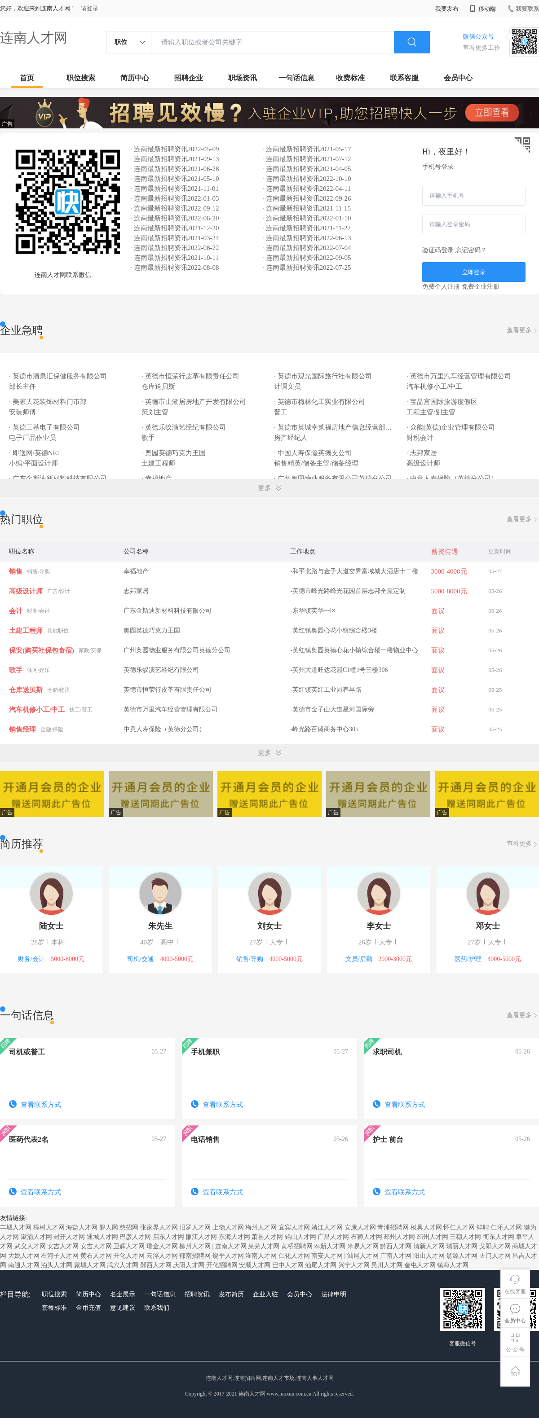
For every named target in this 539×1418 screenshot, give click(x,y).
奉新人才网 (329, 1246)
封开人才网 (69, 1237)
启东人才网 (168, 1237)
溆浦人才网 (36, 1237)
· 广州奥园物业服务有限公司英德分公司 (333, 478)
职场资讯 (242, 78)
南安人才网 (327, 1255)
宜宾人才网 (294, 1227)
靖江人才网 (327, 1227)
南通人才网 (24, 1265)
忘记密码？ (471, 250)
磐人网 (108, 1227)
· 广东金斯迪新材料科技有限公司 (58, 478)
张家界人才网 (159, 1227)
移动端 (483, 8)
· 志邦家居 (421, 453)
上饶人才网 (228, 1227)
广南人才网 (395, 1255)
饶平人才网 (228, 1255)
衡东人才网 (498, 1237)
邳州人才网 (399, 1237)
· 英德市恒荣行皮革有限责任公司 (190, 376)
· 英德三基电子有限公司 (44, 427)
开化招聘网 (222, 1265)
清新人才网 (429, 1246)
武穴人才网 (122, 1265)
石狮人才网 (366, 1237)
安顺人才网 (254, 1265)
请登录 (89, 8)
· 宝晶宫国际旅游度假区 (441, 401)
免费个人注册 (441, 286)
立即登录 (474, 272)
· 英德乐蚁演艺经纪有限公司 (183, 427)
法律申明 (333, 1294)
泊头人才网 (56, 1265)
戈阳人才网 (495, 1246)
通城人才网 (102, 1237)
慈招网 (128, 1227)
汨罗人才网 (195, 1227)
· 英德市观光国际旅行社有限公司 (323, 376)
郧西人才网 (156, 1265)
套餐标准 (54, 1307)
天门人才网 (495, 1255)
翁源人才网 (461, 1255)
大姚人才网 (24, 1255)
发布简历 (231, 1294)
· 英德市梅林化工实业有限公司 (319, 401)
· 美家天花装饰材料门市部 (48, 401)
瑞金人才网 (162, 1246)
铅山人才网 (300, 1237)
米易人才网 (363, 1246)
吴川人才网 (386, 1265)
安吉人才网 (63, 1246)
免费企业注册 (480, 286)
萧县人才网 (267, 1237)
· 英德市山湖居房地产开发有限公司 (193, 401)
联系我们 (156, 1307)
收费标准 (350, 78)
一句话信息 (296, 78)
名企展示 (122, 1294)
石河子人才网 (60, 1255)
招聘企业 (188, 78)
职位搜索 (80, 78)
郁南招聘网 (195, 1255)
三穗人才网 (465, 1237)
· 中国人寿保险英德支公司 (313, 453)
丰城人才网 (15, 1227)
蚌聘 (483, 1227)
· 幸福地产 (156, 478)
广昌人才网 (333, 1237)
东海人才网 (234, 1237)
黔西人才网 (395, 1246)
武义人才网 (30, 1246)
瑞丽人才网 (461, 1246)
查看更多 (523, 330)
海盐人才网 (81, 1227)
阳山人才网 (429, 1255)
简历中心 (134, 78)
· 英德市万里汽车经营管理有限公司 (458, 376)
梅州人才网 (261, 1227)
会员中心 (458, 78)
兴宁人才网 (354, 1265)
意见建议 (122, 1307)
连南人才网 (33, 37)
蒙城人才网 (90, 1265)
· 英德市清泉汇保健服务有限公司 (58, 376)
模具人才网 (426, 1227)
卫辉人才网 (129, 1246)
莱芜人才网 (263, 1246)
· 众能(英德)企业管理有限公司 (450, 427)
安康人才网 (360, 1227)
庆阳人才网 (188, 1265)
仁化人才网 (294, 1255)
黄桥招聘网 (297, 1246)
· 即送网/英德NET (35, 453)
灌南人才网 (261, 1255)
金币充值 (88, 1307)
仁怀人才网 (506, 1227)
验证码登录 (438, 250)
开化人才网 (129, 1255)
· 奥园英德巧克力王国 (173, 453)
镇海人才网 (452, 1265)
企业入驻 (265, 1294)
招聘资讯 (197, 1294)
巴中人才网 (288, 1265)
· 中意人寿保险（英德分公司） (452, 478)
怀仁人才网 (459, 1227)
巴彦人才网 (135, 1237)
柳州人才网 (195, 1246)
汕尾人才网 (363, 1255)
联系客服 (404, 78)
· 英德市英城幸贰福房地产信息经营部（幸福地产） (350, 427)
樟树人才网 (49, 1227)
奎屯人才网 (420, 1265)
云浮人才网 (162, 1255)
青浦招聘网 (393, 1227)
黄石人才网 (96, 1255)
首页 (27, 78)
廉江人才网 (201, 1237)
